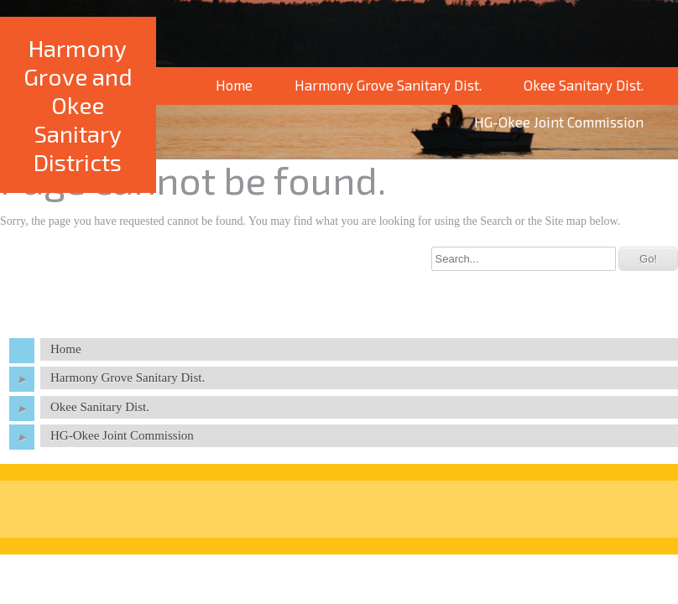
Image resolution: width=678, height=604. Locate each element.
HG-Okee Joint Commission (122, 435)
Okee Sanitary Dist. (584, 84)
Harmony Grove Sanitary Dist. (388, 84)
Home (234, 84)
